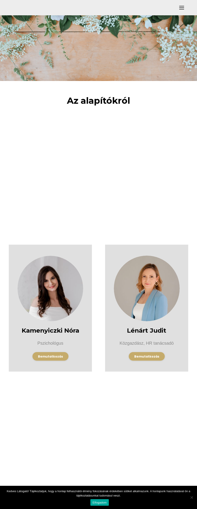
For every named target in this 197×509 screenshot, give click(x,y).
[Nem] (191, 497)
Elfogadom (100, 502)
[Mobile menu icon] (181, 7)
